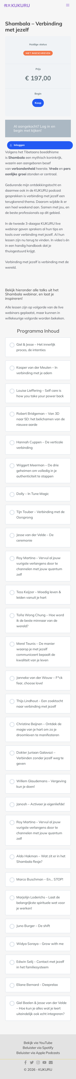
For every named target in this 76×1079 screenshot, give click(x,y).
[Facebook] (25, 1062)
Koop (38, 102)
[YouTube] (44, 1062)
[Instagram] (38, 1062)
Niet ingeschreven (38, 53)
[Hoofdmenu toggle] (67, 5)
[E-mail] (51, 1062)
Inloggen (17, 145)
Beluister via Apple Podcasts (38, 1053)
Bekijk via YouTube (38, 1043)
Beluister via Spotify (38, 1048)
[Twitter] (32, 1062)
